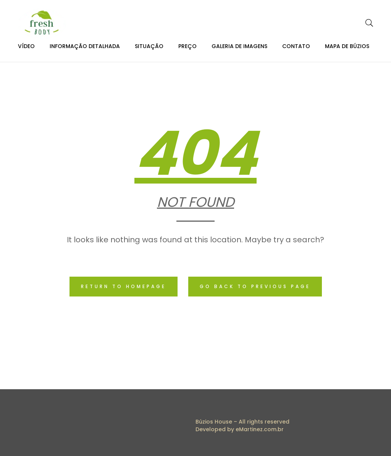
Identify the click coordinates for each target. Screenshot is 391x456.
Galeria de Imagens (239, 46)
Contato (296, 46)
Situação (149, 46)
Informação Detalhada (85, 46)
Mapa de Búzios (347, 46)
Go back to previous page (255, 286)
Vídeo (26, 46)
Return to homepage (123, 286)
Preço (187, 46)
